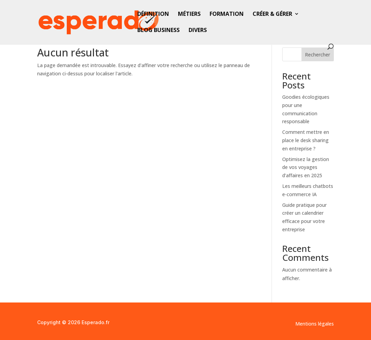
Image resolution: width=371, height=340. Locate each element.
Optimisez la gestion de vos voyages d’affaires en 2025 (305, 167)
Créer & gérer (272, 14)
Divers (198, 31)
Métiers (189, 14)
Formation (227, 14)
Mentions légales (314, 324)
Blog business (158, 31)
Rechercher (317, 54)
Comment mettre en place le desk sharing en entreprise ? (305, 140)
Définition (153, 14)
